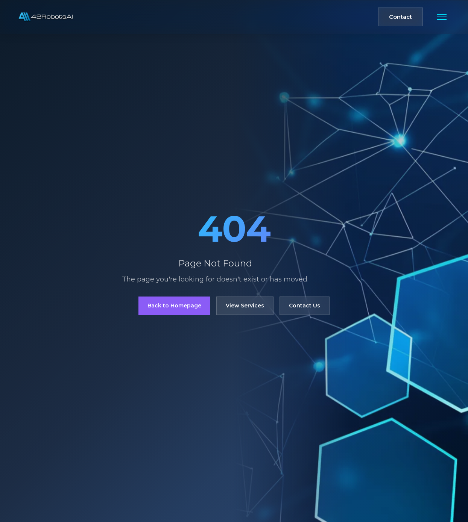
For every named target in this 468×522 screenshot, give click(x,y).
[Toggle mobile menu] (441, 17)
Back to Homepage (174, 305)
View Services (245, 305)
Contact (400, 16)
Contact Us (304, 305)
